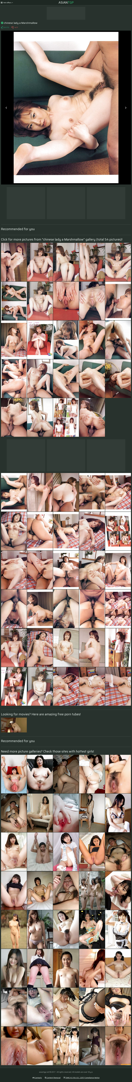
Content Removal (52, 1077)
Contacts (37, 1077)
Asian (66, 2)
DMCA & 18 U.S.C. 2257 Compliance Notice (81, 1077)
